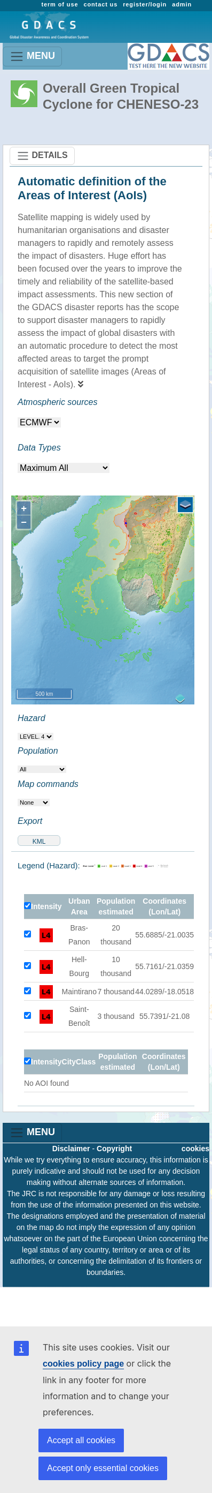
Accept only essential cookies (103, 1468)
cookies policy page (83, 1363)
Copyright (114, 1148)
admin (182, 4)
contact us (100, 4)
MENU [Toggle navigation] (32, 56)
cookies (195, 1148)
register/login (145, 4)
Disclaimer (71, 1148)
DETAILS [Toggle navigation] (42, 155)
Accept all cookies (81, 1440)
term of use (59, 4)
